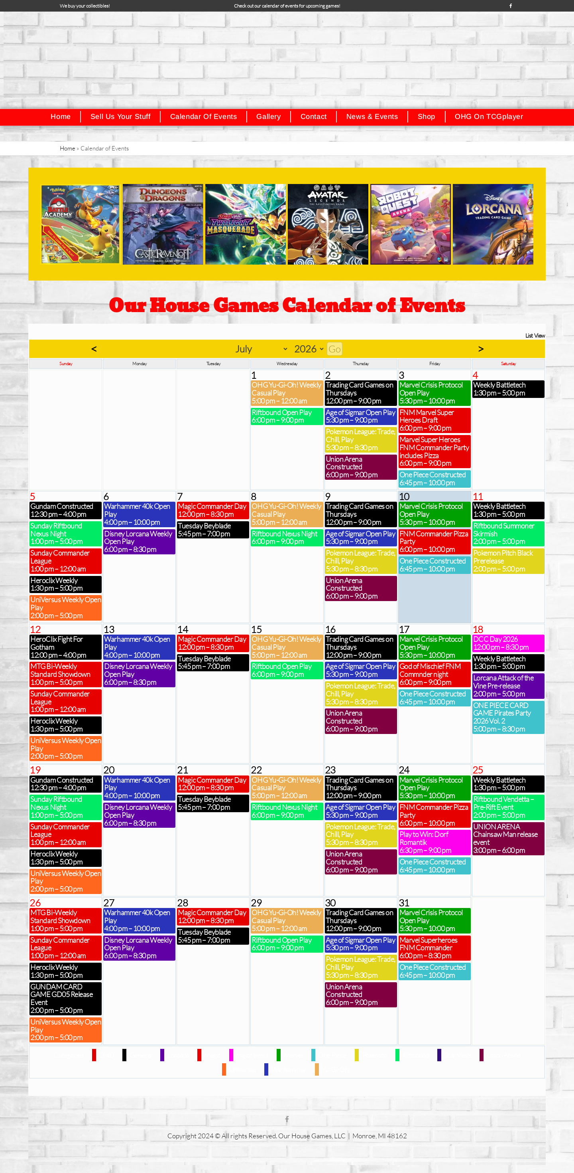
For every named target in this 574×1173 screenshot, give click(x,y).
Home (67, 148)
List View (535, 335)
